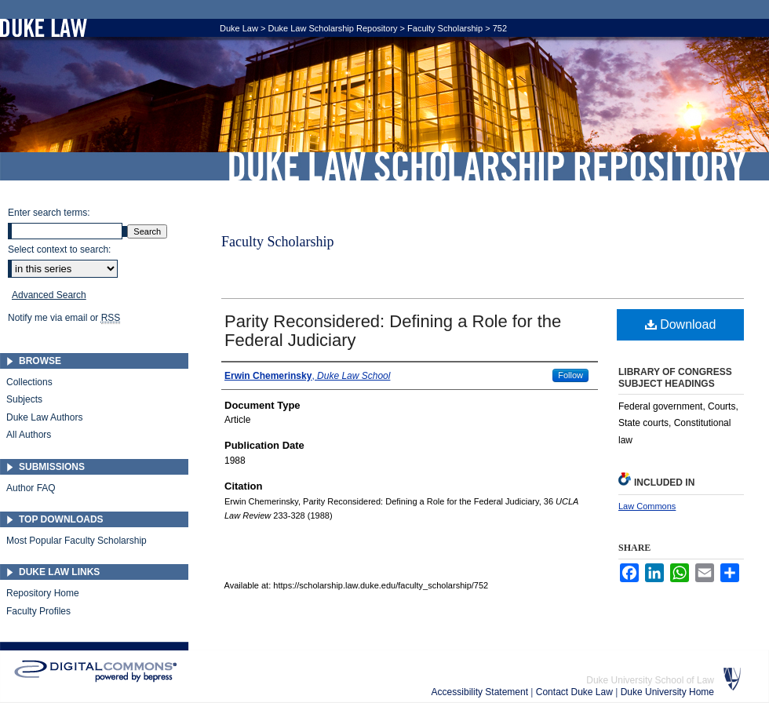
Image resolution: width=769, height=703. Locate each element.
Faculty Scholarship (445, 28)
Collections (29, 382)
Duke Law (239, 28)
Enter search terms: (49, 212)
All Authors (28, 434)
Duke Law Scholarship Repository (486, 166)
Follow (570, 375)
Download (680, 324)
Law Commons (647, 506)
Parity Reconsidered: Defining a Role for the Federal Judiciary (392, 330)
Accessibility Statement (481, 692)
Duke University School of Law (650, 680)
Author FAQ (31, 488)
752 (500, 28)
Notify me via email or (64, 317)
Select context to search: (59, 249)
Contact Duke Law (575, 692)
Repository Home (42, 593)
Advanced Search (49, 295)
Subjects (24, 399)
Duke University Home (667, 692)
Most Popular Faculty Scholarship (76, 540)
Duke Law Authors (44, 417)
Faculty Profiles (38, 611)
